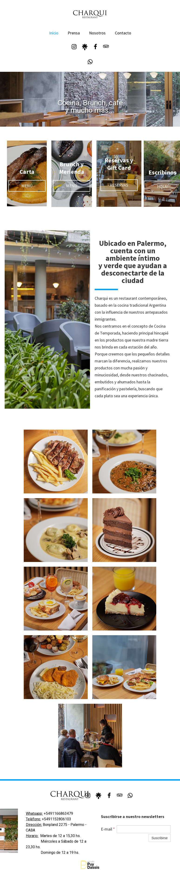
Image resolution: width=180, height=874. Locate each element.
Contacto (123, 33)
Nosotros (97, 33)
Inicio (53, 33)
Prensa (74, 33)
